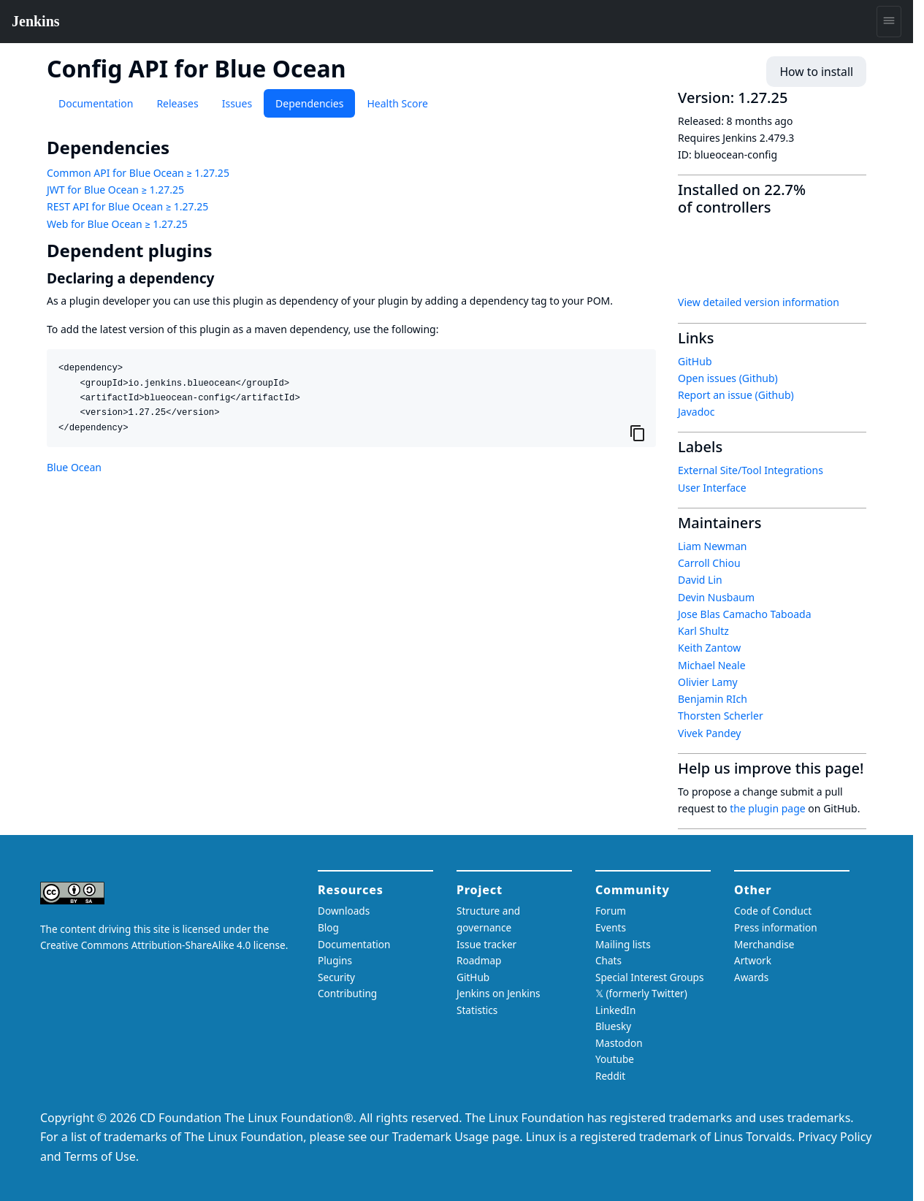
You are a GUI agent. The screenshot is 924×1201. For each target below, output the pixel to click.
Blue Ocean (74, 467)
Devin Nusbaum (716, 597)
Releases (177, 103)
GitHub (695, 361)
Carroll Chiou (709, 563)
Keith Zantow (709, 648)
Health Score (397, 103)
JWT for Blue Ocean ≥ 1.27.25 (115, 190)
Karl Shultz (703, 631)
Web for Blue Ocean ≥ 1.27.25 (117, 224)
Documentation (95, 103)
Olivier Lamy (708, 682)
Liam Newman (712, 546)
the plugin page (768, 808)
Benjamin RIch (712, 699)
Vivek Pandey (709, 733)
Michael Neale (712, 665)
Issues (237, 103)
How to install (820, 72)
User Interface (712, 488)
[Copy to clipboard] (637, 432)
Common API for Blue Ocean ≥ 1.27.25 (138, 173)
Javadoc (696, 412)
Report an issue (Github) (736, 395)
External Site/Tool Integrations (750, 470)
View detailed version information (758, 302)
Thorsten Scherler (720, 715)
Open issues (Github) (728, 378)
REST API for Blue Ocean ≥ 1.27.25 (127, 206)
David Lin (700, 580)
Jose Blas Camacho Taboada (745, 614)
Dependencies (309, 103)
